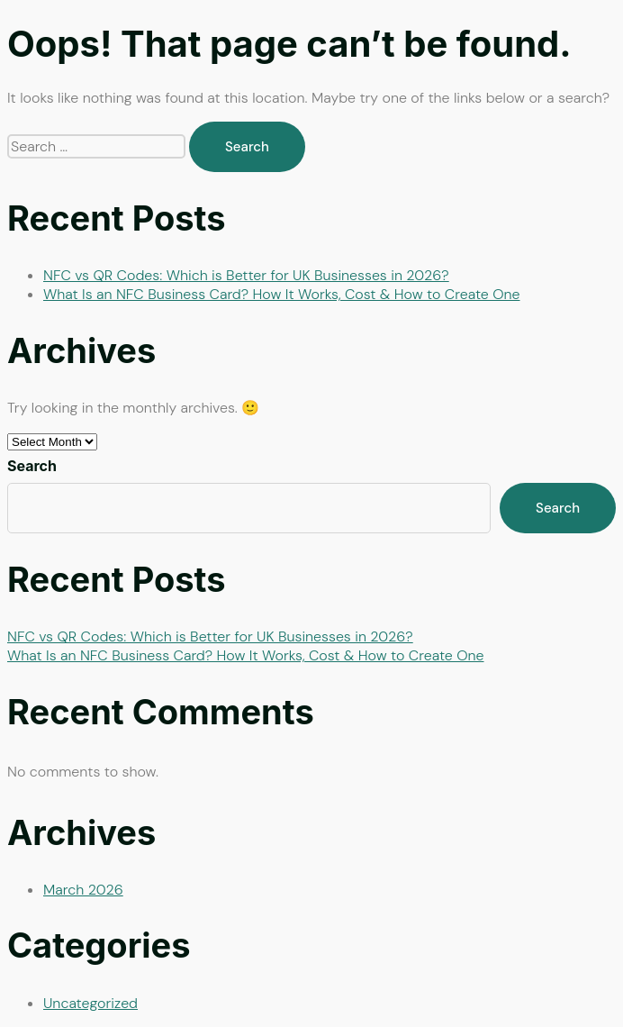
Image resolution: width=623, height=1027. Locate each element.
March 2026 (83, 889)
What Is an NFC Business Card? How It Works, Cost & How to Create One (281, 294)
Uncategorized (90, 1003)
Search (32, 466)
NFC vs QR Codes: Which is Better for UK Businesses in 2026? (246, 275)
